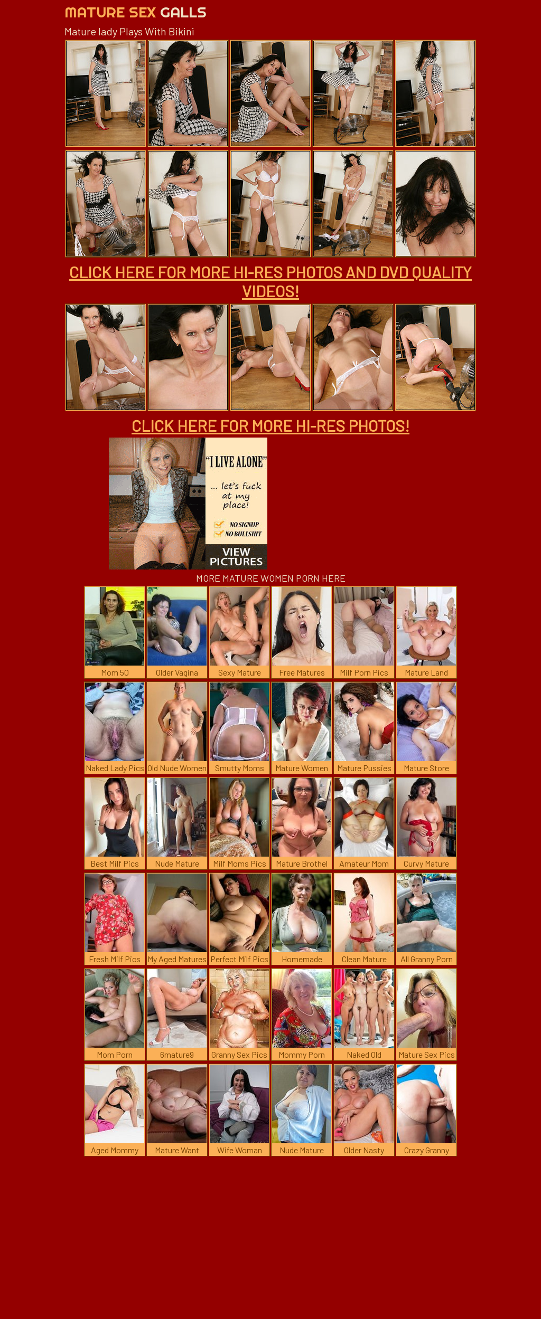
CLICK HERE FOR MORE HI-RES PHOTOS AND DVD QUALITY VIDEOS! (270, 281)
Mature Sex (135, 12)
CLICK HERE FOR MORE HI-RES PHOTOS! (270, 425)
